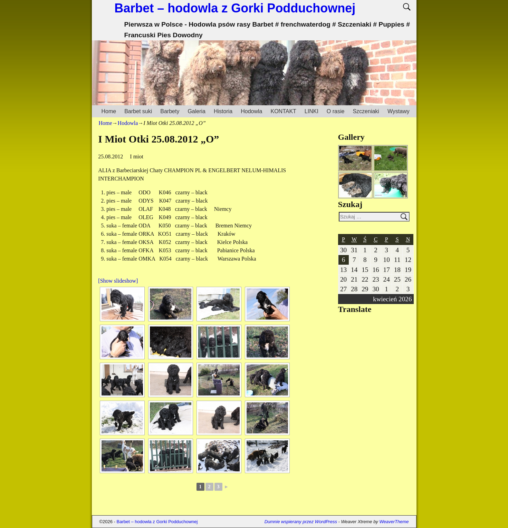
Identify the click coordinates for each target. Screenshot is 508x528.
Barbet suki (138, 111)
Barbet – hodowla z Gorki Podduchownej (234, 8)
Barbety (169, 111)
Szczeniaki (366, 111)
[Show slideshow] (118, 281)
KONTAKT (283, 111)
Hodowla (251, 111)
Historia (223, 111)
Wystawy (398, 111)
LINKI (311, 111)
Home (109, 111)
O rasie (336, 111)
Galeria (196, 111)
